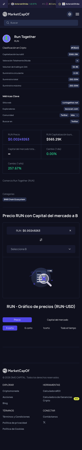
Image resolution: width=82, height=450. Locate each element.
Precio (17, 319)
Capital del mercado (57, 319)
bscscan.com (71, 108)
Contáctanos (50, 416)
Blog (5, 403)
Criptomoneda (11, 390)
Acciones (8, 397)
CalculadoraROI (52, 390)
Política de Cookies (13, 428)
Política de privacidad (15, 422)
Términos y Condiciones (16, 416)
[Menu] (77, 14)
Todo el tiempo (68, 328)
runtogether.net (70, 102)
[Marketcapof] (16, 14)
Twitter (64, 115)
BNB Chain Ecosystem (14, 199)
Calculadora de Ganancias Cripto (61, 398)
